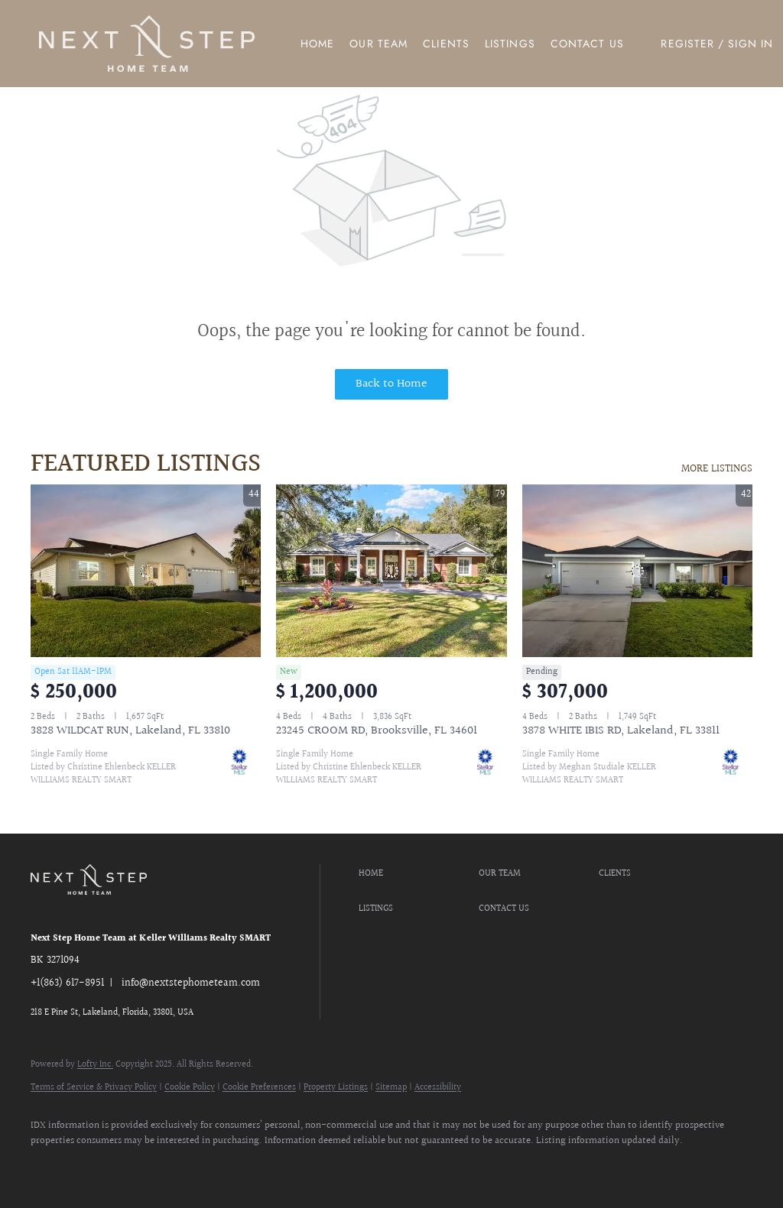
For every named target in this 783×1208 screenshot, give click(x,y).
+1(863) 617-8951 (67, 983)
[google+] (226, 1166)
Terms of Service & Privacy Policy (94, 1087)
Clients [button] (446, 43)
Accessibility (437, 1087)
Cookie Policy (189, 1087)
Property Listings (336, 1087)
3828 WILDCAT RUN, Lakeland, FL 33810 (130, 730)
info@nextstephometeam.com (191, 983)
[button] (147, 43)
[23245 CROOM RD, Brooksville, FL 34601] (391, 570)
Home (317, 43)
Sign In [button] (750, 43)
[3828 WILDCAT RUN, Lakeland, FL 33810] (146, 570)
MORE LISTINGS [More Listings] (716, 469)
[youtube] (182, 1166)
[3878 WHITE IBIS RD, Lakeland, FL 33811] (637, 570)
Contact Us (587, 43)
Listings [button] (510, 43)
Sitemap (391, 1087)
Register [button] (687, 43)
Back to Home (391, 383)
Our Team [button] (378, 43)
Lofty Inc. (95, 1064)
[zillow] (93, 1166)
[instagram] (137, 1166)
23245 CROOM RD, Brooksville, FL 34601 (376, 730)
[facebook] (49, 1166)
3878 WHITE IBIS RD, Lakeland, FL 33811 (621, 730)
